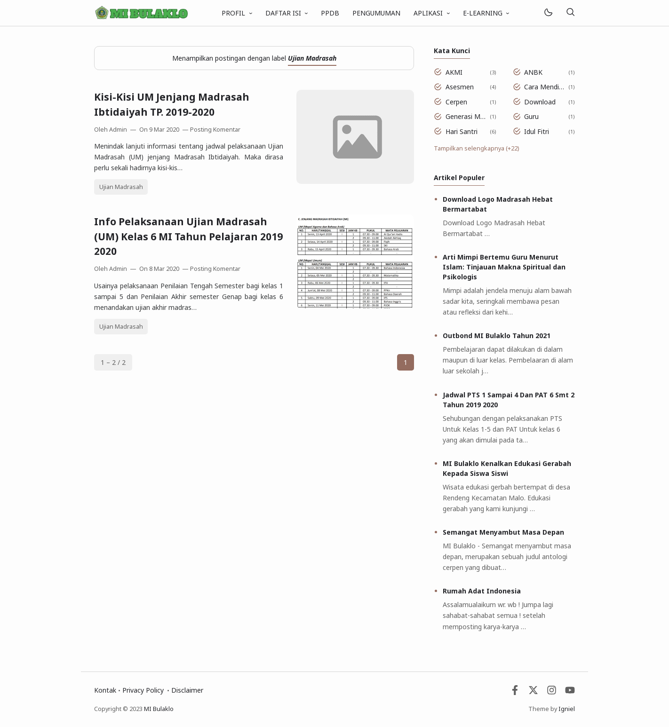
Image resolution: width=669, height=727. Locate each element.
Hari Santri (462, 131)
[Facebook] (515, 692)
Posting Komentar (215, 130)
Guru (531, 116)
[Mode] (548, 13)
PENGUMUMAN (376, 12)
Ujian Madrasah (121, 187)
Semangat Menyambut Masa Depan (503, 532)
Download (540, 101)
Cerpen (456, 101)
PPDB (330, 12)
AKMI (454, 72)
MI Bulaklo (159, 709)
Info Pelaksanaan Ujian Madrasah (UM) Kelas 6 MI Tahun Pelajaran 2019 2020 (188, 236)
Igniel (566, 709)
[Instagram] (552, 692)
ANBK (533, 72)
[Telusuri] (570, 13)
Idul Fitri (536, 131)
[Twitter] (533, 692)
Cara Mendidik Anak (544, 86)
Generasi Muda (466, 116)
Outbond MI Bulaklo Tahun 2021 (496, 335)
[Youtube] (570, 692)
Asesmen (460, 86)
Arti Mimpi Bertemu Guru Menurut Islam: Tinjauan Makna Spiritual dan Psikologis (504, 267)
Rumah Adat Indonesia (482, 590)
